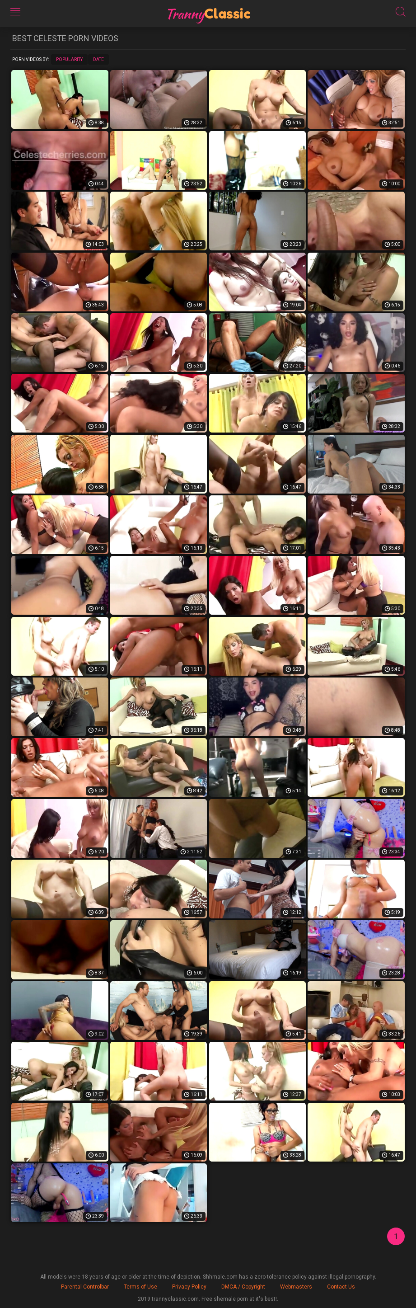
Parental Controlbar (85, 1287)
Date (98, 59)
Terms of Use (140, 1287)
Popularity (69, 59)
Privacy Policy (189, 1287)
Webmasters (296, 1287)
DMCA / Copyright (243, 1287)
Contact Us (341, 1287)
